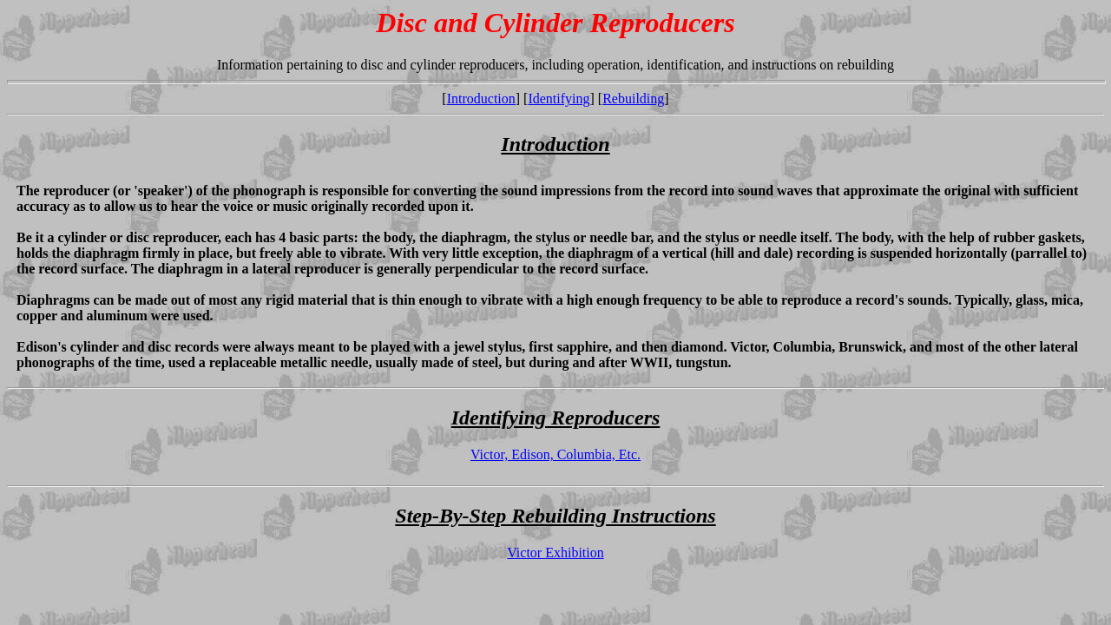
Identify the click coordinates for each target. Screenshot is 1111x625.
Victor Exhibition (555, 552)
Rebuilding (633, 98)
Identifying (558, 98)
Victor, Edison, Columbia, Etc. (555, 454)
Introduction (481, 98)
